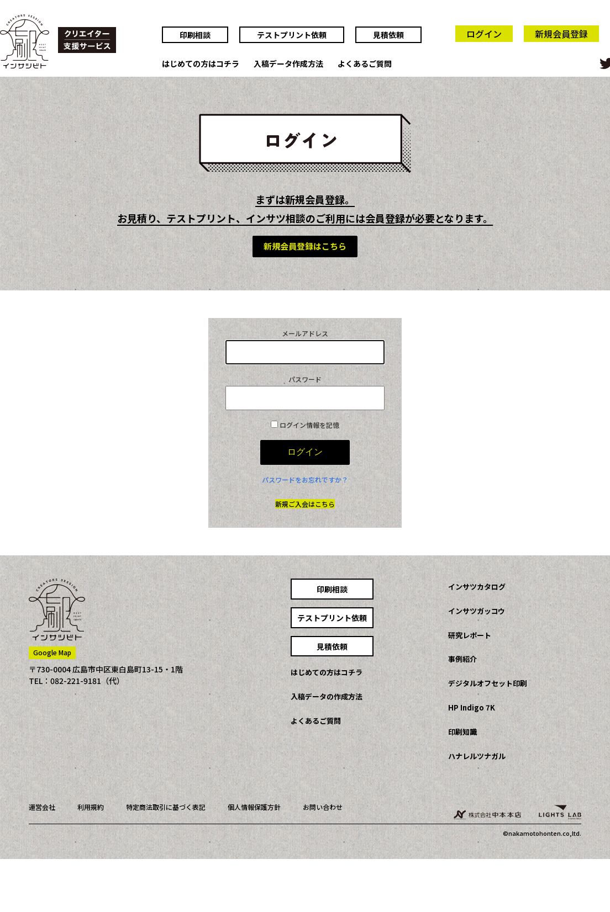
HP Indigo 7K (471, 707)
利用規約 (90, 807)
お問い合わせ (323, 807)
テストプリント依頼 (292, 34)
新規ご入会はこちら (305, 503)
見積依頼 (388, 34)
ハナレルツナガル (477, 756)
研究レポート (469, 635)
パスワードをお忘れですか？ (305, 479)
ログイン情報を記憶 (305, 425)
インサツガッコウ (476, 611)
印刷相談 (195, 34)
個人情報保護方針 (254, 807)
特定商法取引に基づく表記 (166, 807)
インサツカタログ (477, 586)
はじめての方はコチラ (200, 64)
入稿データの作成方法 (326, 696)
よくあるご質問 (365, 64)
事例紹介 (462, 659)
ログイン (484, 33)
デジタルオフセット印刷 (487, 683)
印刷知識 (462, 732)
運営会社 (42, 807)
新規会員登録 (561, 33)
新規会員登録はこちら (305, 246)
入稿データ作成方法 (288, 64)
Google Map (52, 652)
